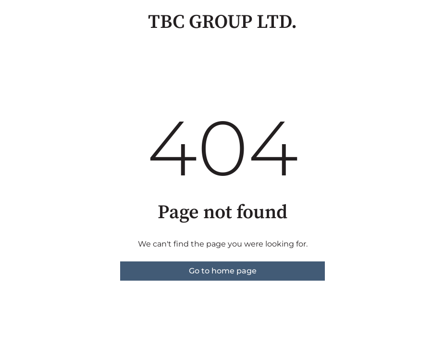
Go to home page (223, 270)
